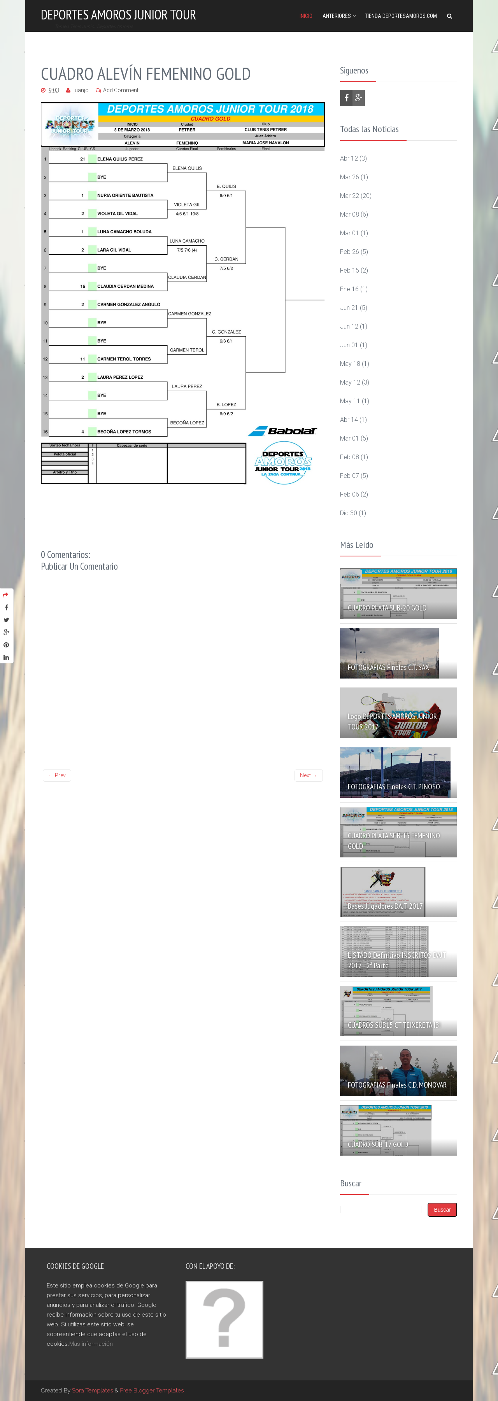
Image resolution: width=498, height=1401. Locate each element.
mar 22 (349, 195)
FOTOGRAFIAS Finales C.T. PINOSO (394, 787)
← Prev (57, 775)
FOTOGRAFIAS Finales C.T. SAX (388, 667)
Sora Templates (92, 1390)
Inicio (306, 16)
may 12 (350, 382)
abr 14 (349, 419)
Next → (308, 775)
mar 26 (349, 177)
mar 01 (349, 233)
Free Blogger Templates (152, 1390)
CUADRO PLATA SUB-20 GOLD (387, 608)
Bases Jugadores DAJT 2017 (385, 906)
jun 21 (349, 307)
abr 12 (349, 158)
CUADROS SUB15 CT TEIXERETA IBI (394, 1025)
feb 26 (349, 251)
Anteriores (337, 16)
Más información (91, 1343)
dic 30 (348, 513)
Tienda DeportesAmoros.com (401, 16)
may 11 (350, 401)
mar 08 (349, 214)
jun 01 (349, 345)
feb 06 (349, 494)
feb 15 (349, 270)
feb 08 (349, 457)
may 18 (350, 363)
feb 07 (349, 475)
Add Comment (121, 90)
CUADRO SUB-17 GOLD (378, 1144)
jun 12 (349, 326)
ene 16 (349, 289)
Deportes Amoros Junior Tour (118, 14)
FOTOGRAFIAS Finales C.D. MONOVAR (397, 1085)
